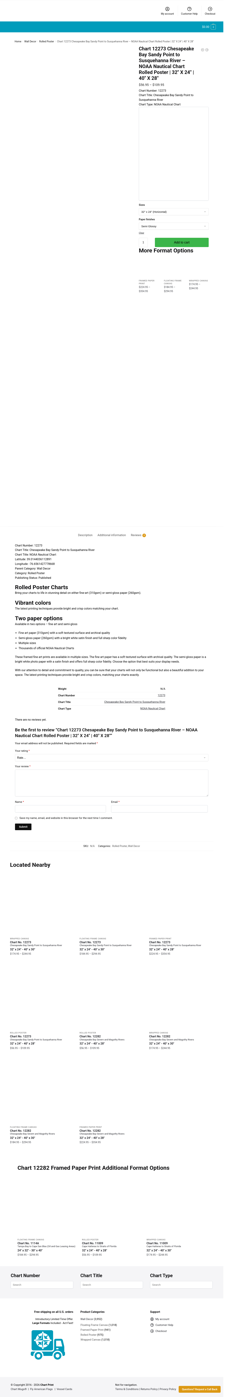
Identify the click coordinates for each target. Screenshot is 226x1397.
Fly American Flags (41, 1389)
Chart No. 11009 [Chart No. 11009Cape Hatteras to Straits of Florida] (111, 1247)
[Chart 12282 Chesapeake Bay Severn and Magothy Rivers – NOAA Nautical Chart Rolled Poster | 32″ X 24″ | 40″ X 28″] (112, 997)
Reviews (136, 535)
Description (85, 535)
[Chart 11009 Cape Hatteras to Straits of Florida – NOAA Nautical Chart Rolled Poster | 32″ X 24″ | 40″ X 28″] (111, 1206)
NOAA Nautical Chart (152, 708)
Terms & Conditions (127, 1389)
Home (18, 41)
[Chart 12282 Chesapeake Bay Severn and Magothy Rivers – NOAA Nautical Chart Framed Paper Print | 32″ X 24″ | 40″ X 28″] (112, 1091)
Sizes (142, 204)
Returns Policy (149, 1389)
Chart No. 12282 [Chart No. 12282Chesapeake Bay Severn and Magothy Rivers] (112, 1040)
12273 (161, 695)
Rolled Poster (46, 41)
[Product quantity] (143, 242)
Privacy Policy (168, 1389)
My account (167, 10)
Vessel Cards (64, 1389)
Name (19, 802)
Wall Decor (30, 41)
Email (115, 802)
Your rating (22, 750)
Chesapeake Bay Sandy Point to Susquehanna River (134, 702)
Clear (141, 233)
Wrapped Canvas (198, 281)
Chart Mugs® (19, 1389)
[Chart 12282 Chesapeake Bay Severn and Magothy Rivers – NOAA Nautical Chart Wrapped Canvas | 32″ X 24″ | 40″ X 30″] (181, 997)
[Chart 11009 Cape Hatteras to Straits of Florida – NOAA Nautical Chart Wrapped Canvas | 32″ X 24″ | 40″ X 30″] (176, 1206)
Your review (23, 766)
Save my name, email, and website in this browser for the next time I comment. (66, 818)
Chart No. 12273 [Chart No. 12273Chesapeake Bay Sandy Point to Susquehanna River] (42, 946)
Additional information (112, 535)
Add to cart (182, 242)
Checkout (210, 10)
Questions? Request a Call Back (199, 1389)
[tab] (85, 532)
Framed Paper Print (160, 939)
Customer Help (189, 10)
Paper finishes (147, 219)
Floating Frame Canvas (93, 939)
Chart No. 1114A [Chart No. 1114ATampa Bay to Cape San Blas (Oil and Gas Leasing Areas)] (47, 1247)
